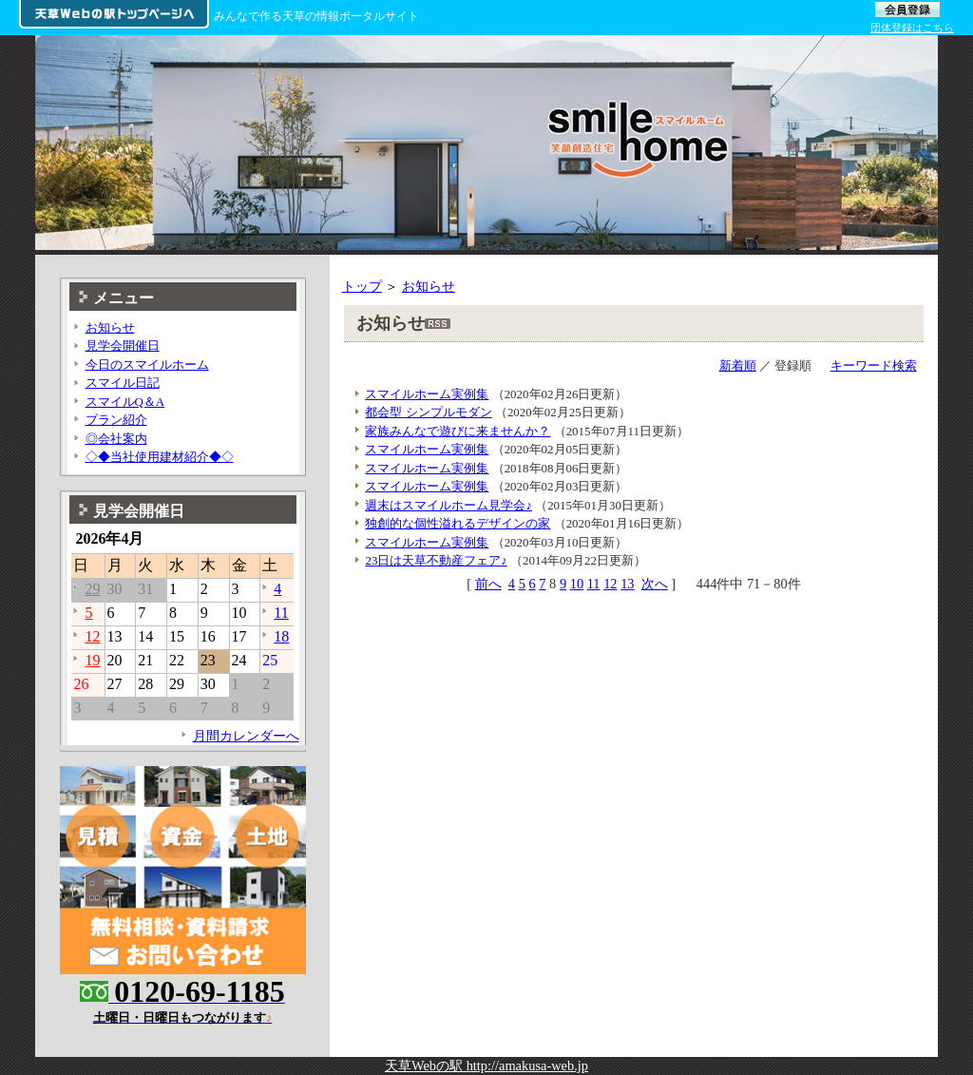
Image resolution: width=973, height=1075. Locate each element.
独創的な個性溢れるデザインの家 (457, 523)
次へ (654, 583)
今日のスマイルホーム (147, 364)
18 (281, 636)
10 (576, 583)
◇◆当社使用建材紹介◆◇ (160, 457)
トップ (362, 286)
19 (92, 660)
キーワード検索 (873, 365)
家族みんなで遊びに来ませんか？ (457, 431)
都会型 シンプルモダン (428, 412)
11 (594, 583)
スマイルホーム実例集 (426, 394)
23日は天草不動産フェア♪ (435, 560)
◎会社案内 (116, 439)
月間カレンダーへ (246, 735)
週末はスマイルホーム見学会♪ (448, 505)
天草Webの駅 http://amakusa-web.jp (486, 1065)
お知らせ (428, 286)
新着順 (737, 365)
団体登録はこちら (912, 27)
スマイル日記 (123, 382)
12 (610, 583)
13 (627, 583)
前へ (488, 583)
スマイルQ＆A (125, 401)
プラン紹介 (116, 420)
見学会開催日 (123, 345)
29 (92, 589)
